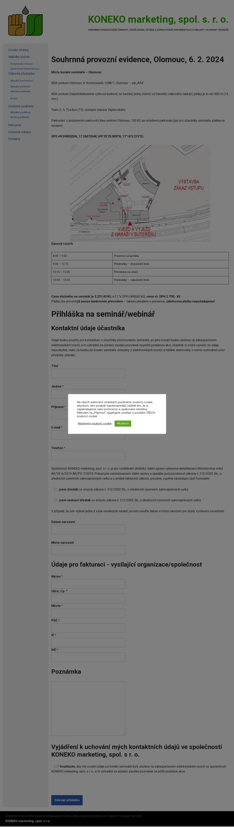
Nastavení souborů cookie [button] (95, 423)
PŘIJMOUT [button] (123, 423)
